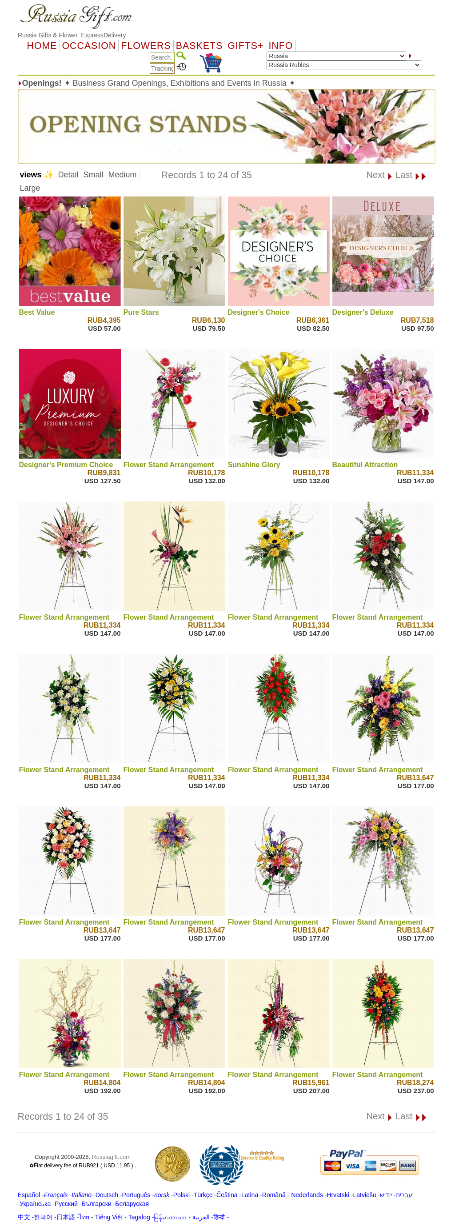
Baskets (199, 45)
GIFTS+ (245, 45)
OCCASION (89, 45)
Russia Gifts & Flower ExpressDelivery (72, 35)
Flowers (146, 45)
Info (280, 45)
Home (42, 45)
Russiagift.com (111, 1157)
